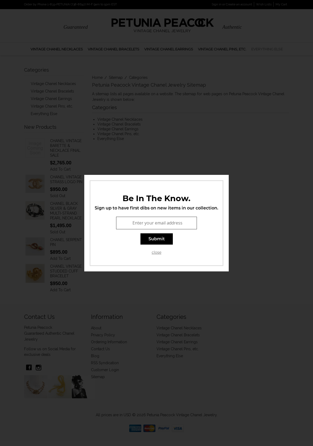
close (156, 252)
